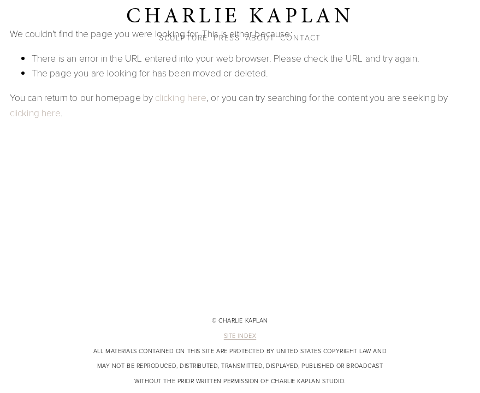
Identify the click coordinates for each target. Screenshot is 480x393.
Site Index (240, 336)
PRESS (227, 37)
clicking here (180, 97)
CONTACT (300, 37)
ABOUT (260, 37)
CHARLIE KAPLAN (240, 15)
